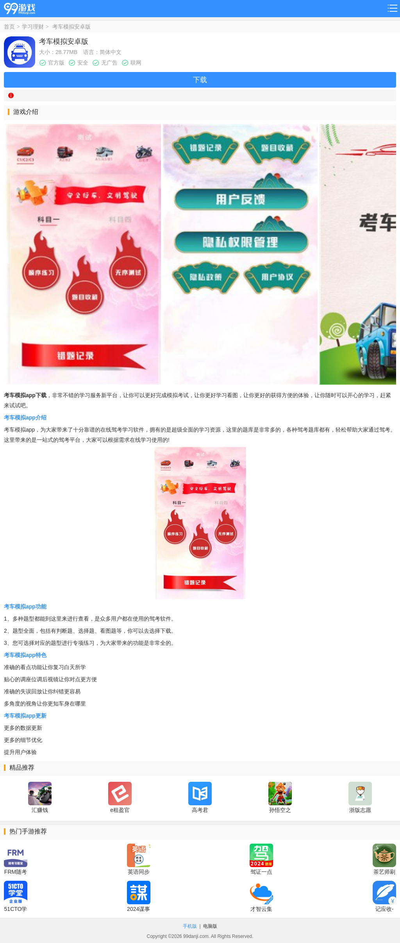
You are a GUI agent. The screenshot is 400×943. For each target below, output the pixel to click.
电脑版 (210, 926)
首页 (9, 26)
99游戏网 (19, 7)
